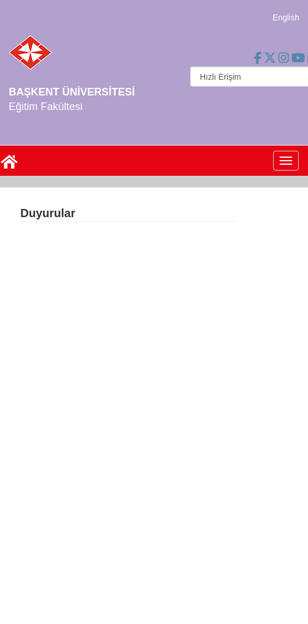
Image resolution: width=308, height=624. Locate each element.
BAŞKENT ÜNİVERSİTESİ (72, 92)
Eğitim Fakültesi (46, 106)
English (286, 17)
